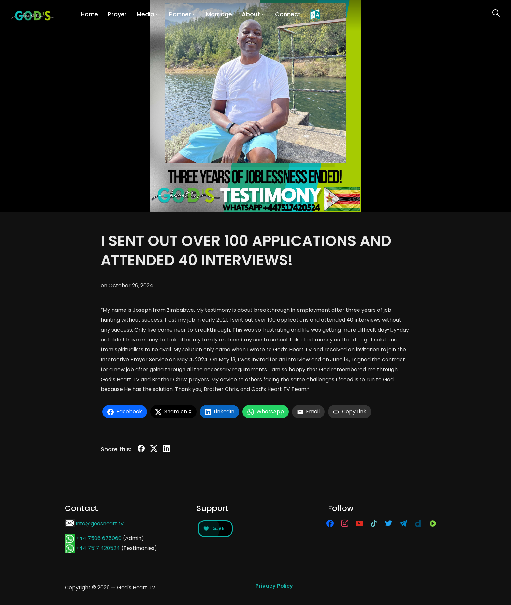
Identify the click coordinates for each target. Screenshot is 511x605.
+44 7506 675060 (99, 538)
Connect (287, 14)
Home (89, 14)
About (251, 14)
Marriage (219, 14)
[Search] (496, 12)
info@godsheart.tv (100, 523)
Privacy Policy (274, 586)
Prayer (117, 14)
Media (145, 14)
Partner (180, 14)
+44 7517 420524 (98, 548)
